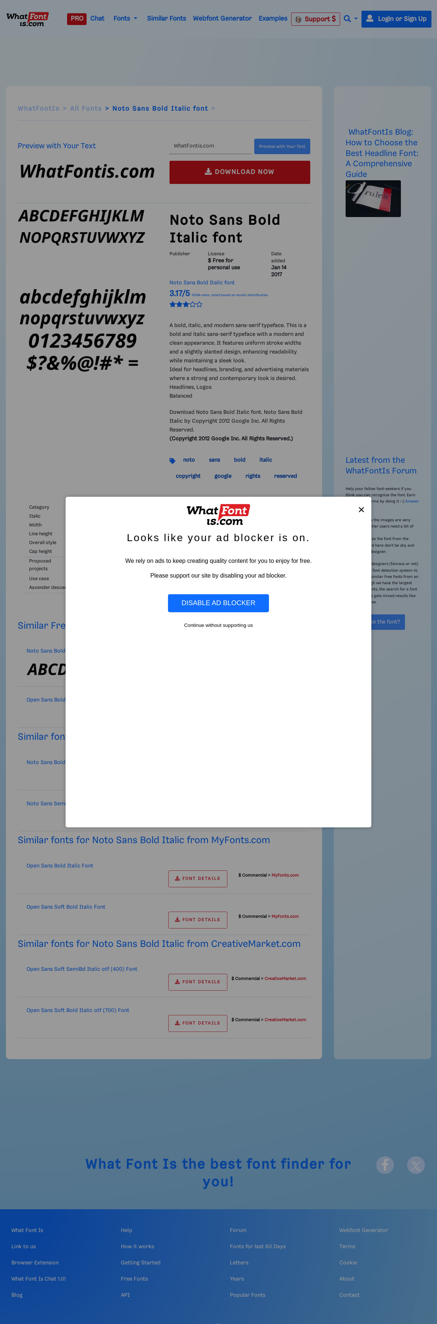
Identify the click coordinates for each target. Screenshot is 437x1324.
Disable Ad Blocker (218, 603)
